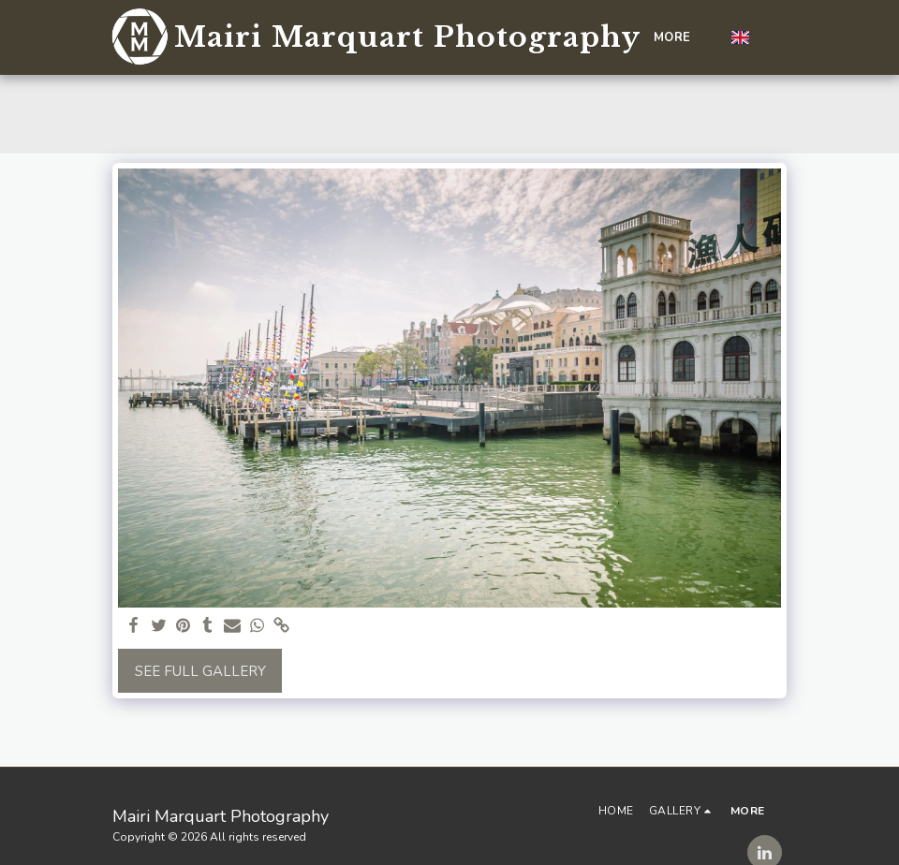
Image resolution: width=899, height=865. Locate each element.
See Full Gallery (200, 671)
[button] (772, 37)
